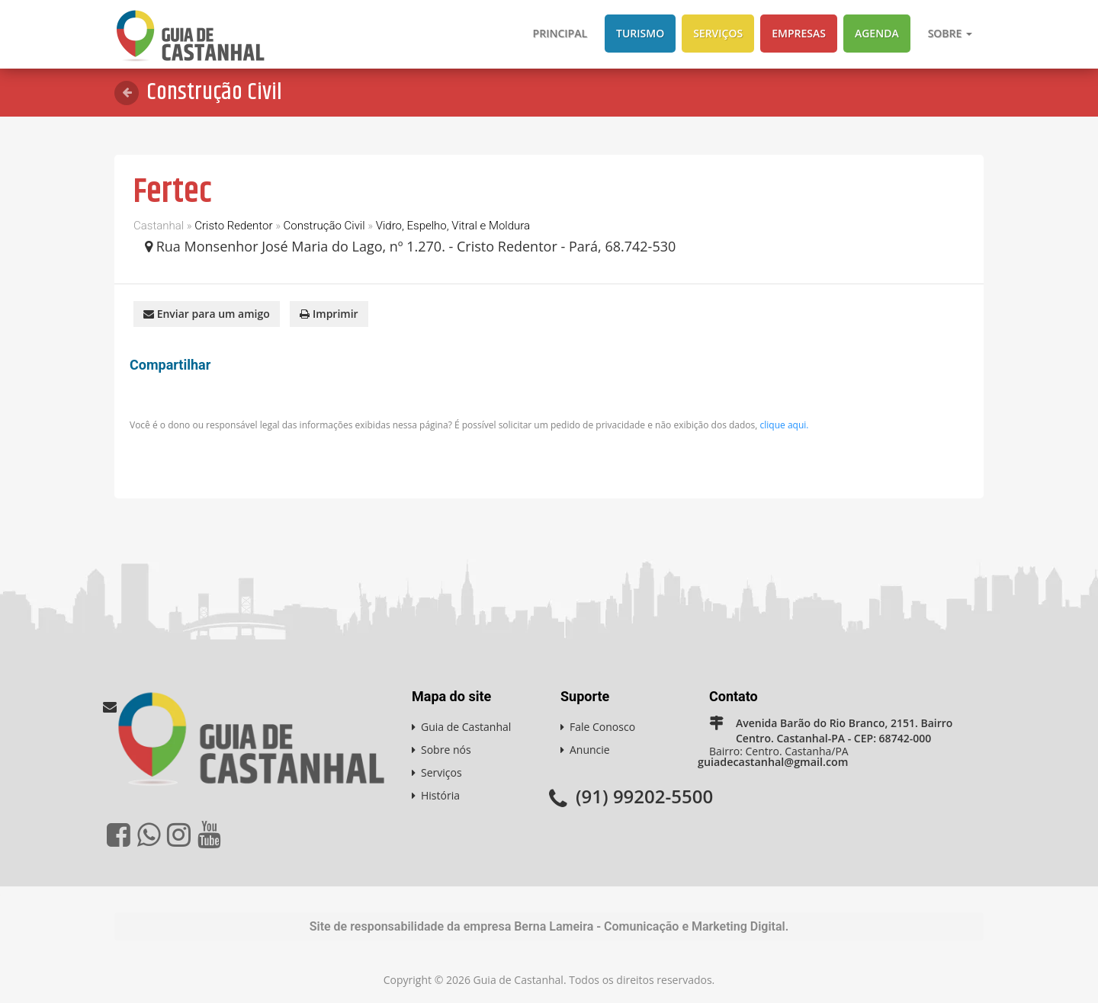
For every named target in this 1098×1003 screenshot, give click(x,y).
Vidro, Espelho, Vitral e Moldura (453, 225)
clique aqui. (784, 424)
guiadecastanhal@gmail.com (771, 761)
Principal (560, 33)
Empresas (799, 33)
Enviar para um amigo (206, 312)
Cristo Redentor (233, 225)
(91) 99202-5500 (644, 794)
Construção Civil (324, 225)
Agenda (877, 33)
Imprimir (329, 312)
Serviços (718, 33)
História (440, 794)
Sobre (950, 33)
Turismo (640, 33)
